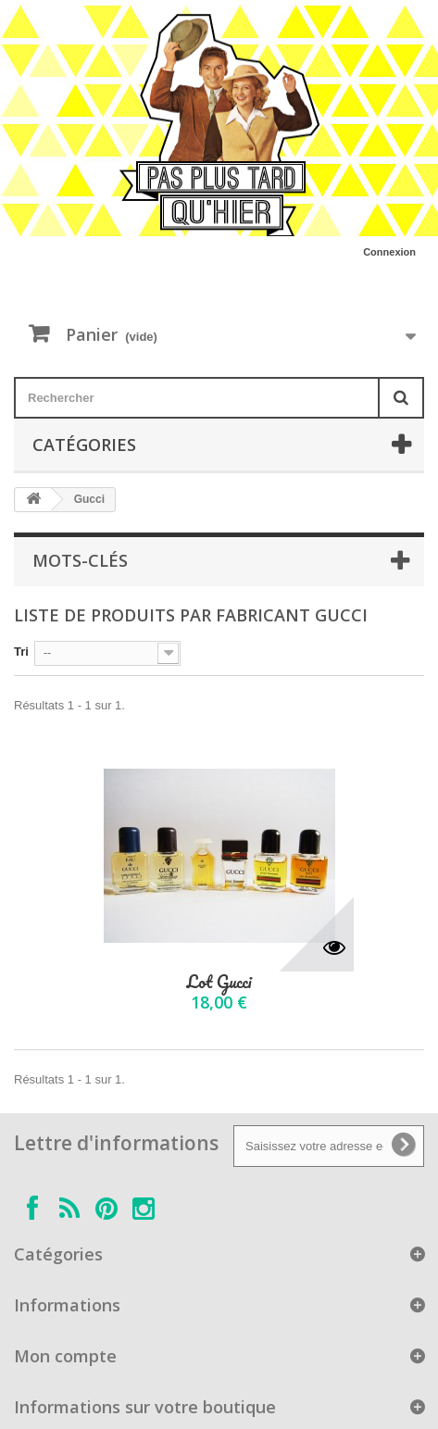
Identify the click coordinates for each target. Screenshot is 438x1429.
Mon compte (65, 1356)
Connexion (389, 251)
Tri (21, 651)
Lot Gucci (218, 982)
